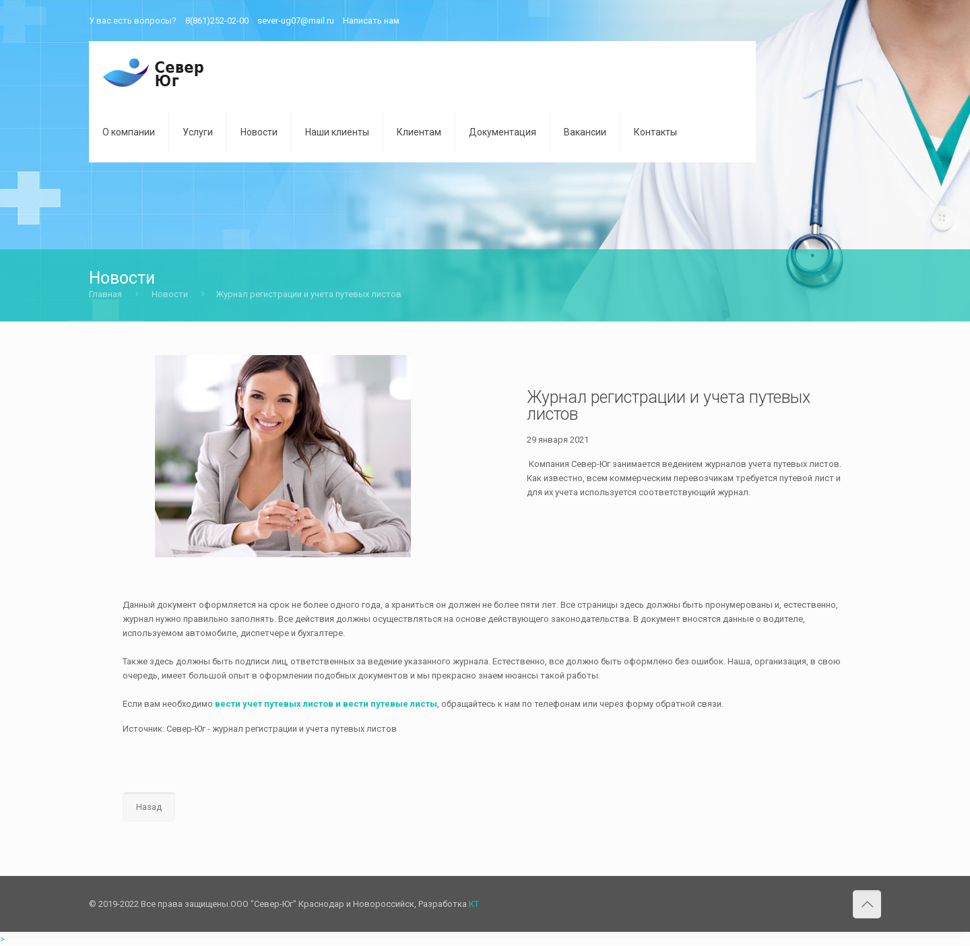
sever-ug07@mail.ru (295, 20)
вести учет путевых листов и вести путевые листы (326, 704)
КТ (474, 904)
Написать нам (371, 20)
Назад (149, 807)
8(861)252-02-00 (217, 20)
